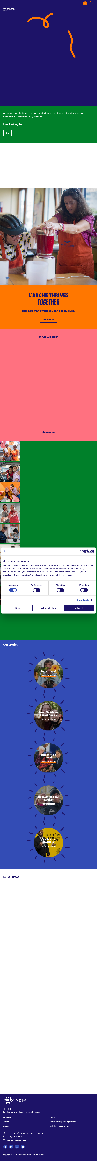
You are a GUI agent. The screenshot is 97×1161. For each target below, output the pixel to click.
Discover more (48, 432)
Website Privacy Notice (59, 1126)
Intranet (53, 1117)
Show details (83, 600)
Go (7, 133)
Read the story (48, 675)
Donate (6, 1126)
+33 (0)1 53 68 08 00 (14, 1137)
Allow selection (48, 608)
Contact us (7, 1117)
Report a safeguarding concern (63, 1122)
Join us (6, 1122)
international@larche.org (17, 1140)
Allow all (79, 608)
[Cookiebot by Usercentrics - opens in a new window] (82, 552)
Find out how (48, 320)
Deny (17, 608)
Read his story (48, 803)
